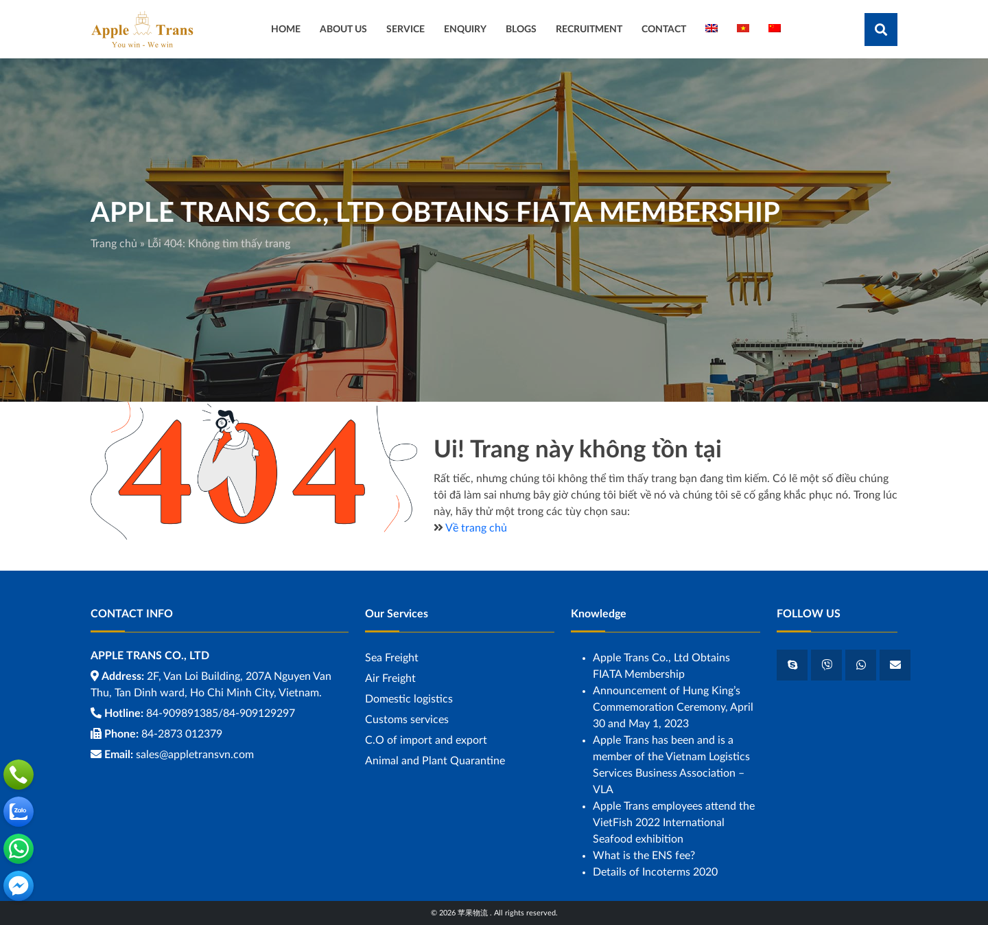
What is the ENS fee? (644, 855)
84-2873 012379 (181, 734)
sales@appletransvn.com (195, 754)
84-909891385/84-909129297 (220, 713)
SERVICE (405, 29)
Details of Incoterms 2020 (655, 872)
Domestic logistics (409, 699)
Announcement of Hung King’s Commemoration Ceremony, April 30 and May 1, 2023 (673, 707)
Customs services (407, 719)
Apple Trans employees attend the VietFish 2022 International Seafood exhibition (674, 823)
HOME (286, 29)
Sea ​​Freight (392, 657)
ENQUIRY (465, 29)
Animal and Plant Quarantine (435, 760)
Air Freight (390, 678)
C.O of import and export (426, 740)
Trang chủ (114, 243)
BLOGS (521, 29)
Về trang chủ (476, 528)
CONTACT (664, 29)
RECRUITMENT (589, 29)
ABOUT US (343, 29)
